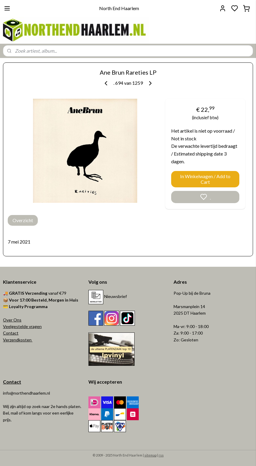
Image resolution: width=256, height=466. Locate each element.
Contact (10, 332)
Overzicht (23, 220)
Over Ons (12, 319)
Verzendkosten (17, 339)
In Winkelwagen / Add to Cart (205, 179)
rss (161, 455)
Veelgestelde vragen (22, 326)
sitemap (150, 455)
